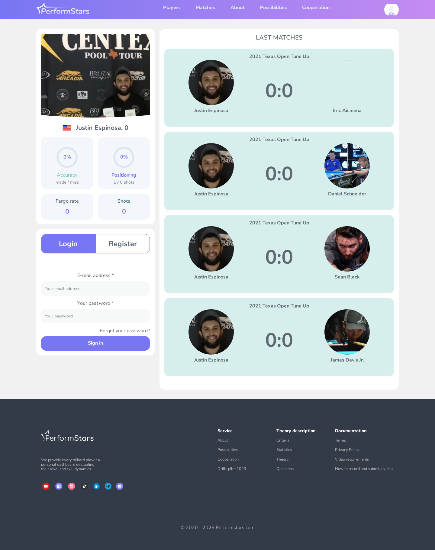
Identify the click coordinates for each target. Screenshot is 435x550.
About (237, 7)
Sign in (95, 343)
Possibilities (273, 7)
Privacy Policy (347, 450)
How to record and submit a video (364, 469)
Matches (205, 7)
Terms (340, 440)
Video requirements (352, 459)
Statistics (284, 450)
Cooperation (316, 7)
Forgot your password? (125, 331)
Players (172, 7)
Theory (282, 459)
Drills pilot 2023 (232, 469)
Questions (285, 469)
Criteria (282, 440)
